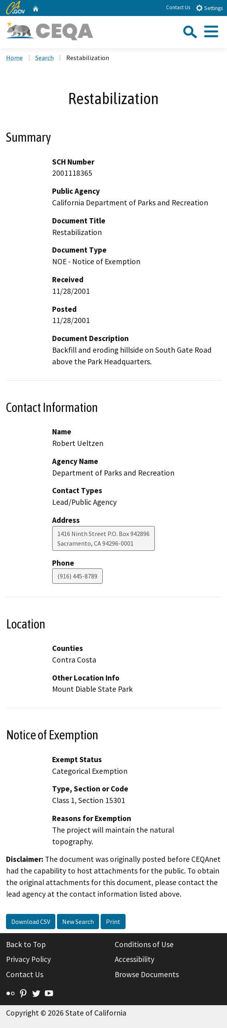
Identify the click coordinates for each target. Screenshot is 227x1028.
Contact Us (178, 7)
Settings (209, 8)
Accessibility (134, 959)
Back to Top (26, 944)
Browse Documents (147, 974)
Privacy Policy (28, 959)
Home (14, 58)
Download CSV (30, 922)
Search (44, 58)
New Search (78, 922)
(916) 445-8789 (77, 576)
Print (113, 922)
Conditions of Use (144, 944)
